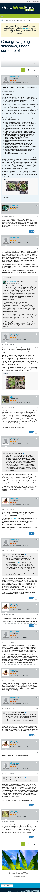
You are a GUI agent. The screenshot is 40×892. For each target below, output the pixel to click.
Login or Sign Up (33, 1)
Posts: (24, 82)
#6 (37, 449)
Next (35, 70)
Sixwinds (13, 811)
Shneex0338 (14, 77)
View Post (23, 453)
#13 (37, 752)
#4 (37, 345)
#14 (37, 774)
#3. (36, 281)
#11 (37, 680)
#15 (37, 822)
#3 (37, 248)
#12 (37, 708)
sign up (25, 28)
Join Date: (13, 82)
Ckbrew (13, 397)
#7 (37, 509)
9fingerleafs (14, 205)
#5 (37, 408)
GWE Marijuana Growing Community (20, 20)
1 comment (8, 277)
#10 (37, 642)
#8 (37, 550)
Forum (6, 20)
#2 (37, 216)
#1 (37, 87)
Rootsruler (14, 499)
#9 (37, 615)
